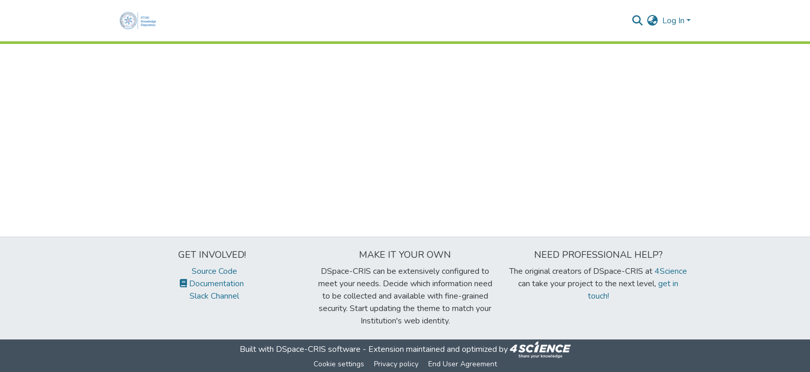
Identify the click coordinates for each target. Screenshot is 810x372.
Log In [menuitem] (673, 20)
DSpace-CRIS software (318, 349)
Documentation (212, 283)
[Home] (140, 20)
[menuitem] (652, 20)
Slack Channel (211, 296)
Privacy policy (396, 364)
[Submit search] (637, 20)
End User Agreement (462, 364)
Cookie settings (339, 364)
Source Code (211, 271)
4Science (671, 271)
